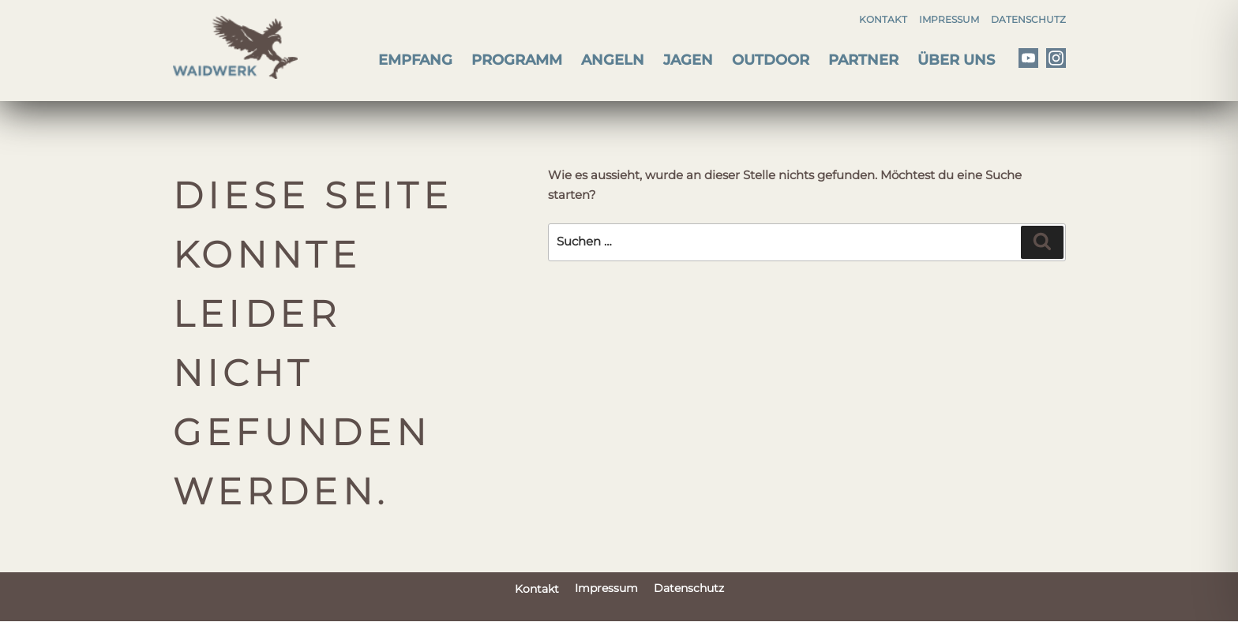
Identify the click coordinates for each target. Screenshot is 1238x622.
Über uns (956, 60)
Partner (863, 60)
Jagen (688, 60)
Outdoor (770, 60)
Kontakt (883, 19)
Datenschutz (1028, 19)
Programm (516, 60)
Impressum (949, 19)
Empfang (415, 60)
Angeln (612, 60)
